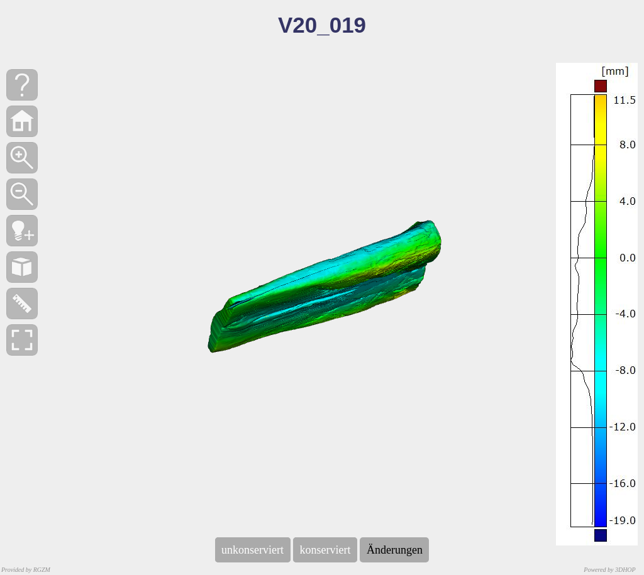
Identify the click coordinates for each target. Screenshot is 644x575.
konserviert (325, 550)
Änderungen (394, 550)
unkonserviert (253, 550)
